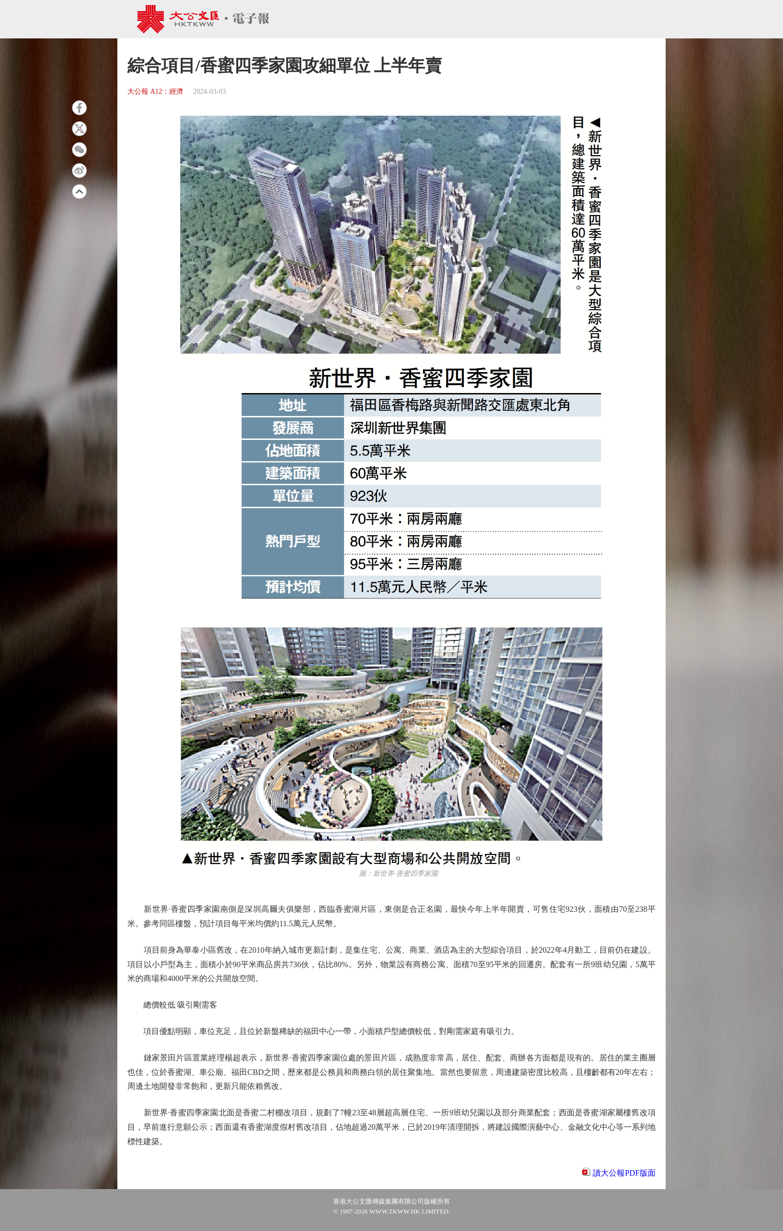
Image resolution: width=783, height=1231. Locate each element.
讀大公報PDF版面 (624, 1173)
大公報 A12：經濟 (155, 91)
